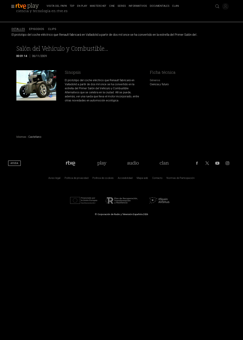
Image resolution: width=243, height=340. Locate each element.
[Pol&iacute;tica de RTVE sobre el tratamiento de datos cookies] (103, 178)
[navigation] (125, 6)
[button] (12, 6)
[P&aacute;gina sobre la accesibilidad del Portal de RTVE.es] (125, 178)
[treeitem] (57, 6)
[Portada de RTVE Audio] (133, 163)
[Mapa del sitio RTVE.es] (142, 178)
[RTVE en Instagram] (227, 163)
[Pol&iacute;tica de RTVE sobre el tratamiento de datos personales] (76, 178)
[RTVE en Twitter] (207, 163)
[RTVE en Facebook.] (197, 163)
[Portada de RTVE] (70, 163)
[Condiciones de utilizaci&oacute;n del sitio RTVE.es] (54, 178)
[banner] (30, 6)
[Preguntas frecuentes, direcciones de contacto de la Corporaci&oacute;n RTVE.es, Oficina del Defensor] (157, 178)
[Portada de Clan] (164, 163)
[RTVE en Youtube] (217, 163)
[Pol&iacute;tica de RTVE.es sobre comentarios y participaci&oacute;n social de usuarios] (181, 178)
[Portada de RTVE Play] (102, 163)
